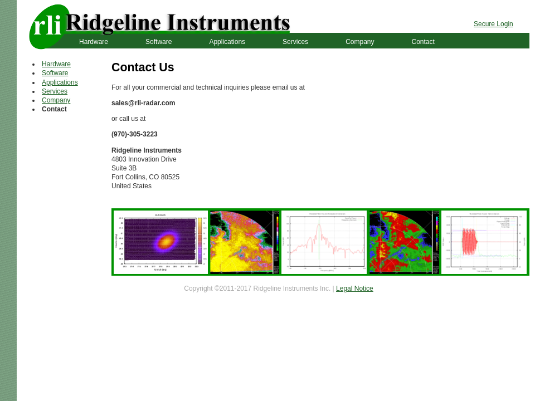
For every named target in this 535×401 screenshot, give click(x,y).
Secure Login (493, 24)
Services (295, 42)
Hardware (93, 42)
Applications (227, 42)
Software (158, 42)
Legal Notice (354, 288)
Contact (422, 42)
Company (360, 42)
